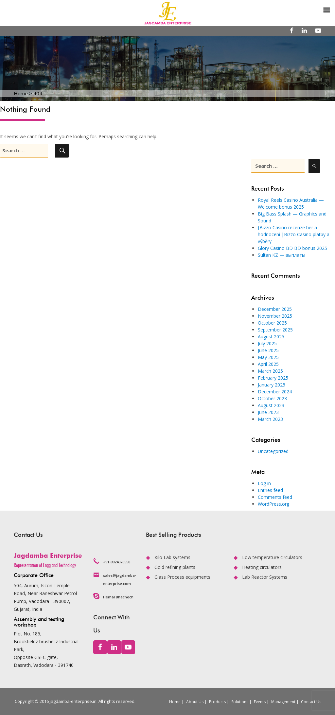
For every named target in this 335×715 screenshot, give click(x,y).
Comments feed (275, 497)
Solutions (239, 702)
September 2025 (275, 330)
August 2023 (271, 405)
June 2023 (268, 412)
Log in (264, 483)
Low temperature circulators (272, 557)
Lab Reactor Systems (264, 577)
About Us (194, 702)
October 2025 (272, 323)
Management (283, 702)
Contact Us (311, 702)
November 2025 (275, 316)
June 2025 (268, 350)
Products (217, 702)
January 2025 (271, 385)
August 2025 (271, 336)
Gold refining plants (174, 567)
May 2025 (268, 357)
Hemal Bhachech (118, 596)
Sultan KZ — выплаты (281, 255)
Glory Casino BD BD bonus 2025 (292, 248)
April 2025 (268, 364)
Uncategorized (273, 451)
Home (175, 702)
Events (260, 702)
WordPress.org (273, 504)
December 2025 (275, 309)
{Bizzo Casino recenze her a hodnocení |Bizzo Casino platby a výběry (293, 234)
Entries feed (270, 490)
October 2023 (272, 398)
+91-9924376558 (116, 561)
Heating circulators (262, 567)
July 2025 (267, 343)
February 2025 (273, 378)
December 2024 (275, 391)
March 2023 (270, 419)
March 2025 (270, 371)
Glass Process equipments (182, 577)
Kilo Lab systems (172, 557)
